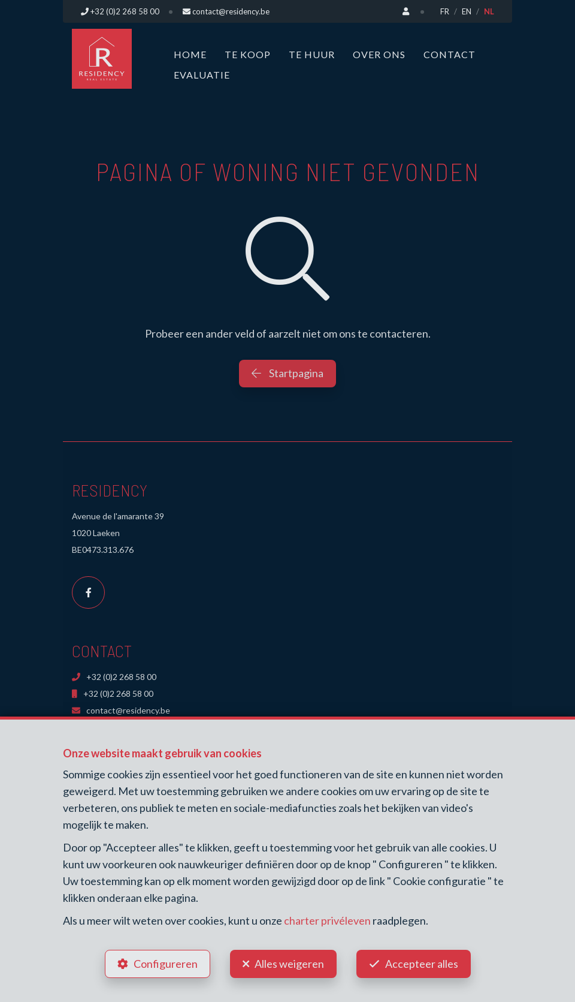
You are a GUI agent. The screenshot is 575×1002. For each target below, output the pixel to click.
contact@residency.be (121, 710)
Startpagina (287, 373)
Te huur (312, 54)
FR (444, 11)
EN (466, 11)
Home (190, 54)
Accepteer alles (421, 963)
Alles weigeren (289, 963)
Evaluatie (202, 74)
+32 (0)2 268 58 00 (114, 677)
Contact (449, 54)
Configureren (166, 963)
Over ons (379, 54)
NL (489, 11)
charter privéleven (327, 920)
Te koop (248, 54)
